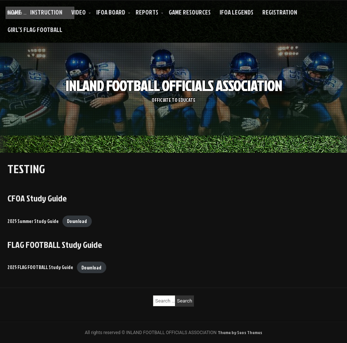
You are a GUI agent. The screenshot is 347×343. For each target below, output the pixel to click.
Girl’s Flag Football (34, 29)
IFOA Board (110, 12)
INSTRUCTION (46, 12)
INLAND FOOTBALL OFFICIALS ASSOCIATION (173, 86)
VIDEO (78, 12)
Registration (279, 12)
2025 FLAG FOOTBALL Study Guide (40, 267)
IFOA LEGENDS (236, 12)
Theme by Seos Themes (240, 332)
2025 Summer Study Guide (33, 221)
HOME (14, 12)
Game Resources (190, 12)
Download (77, 221)
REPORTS (147, 12)
